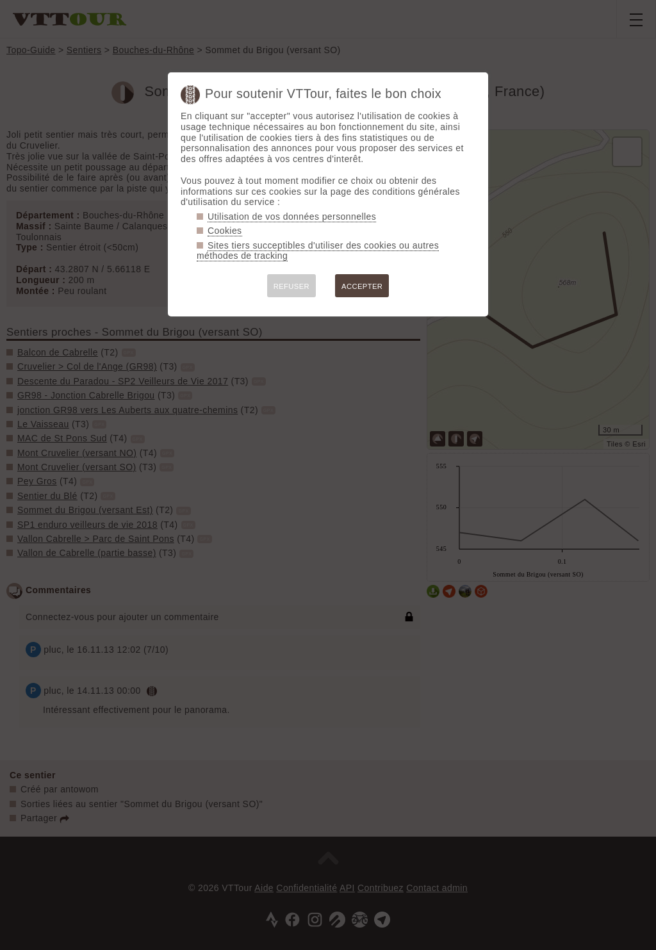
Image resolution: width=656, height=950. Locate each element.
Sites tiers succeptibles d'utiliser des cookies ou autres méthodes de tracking (318, 250)
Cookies (225, 230)
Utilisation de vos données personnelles (292, 216)
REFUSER (291, 286)
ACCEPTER (361, 286)
